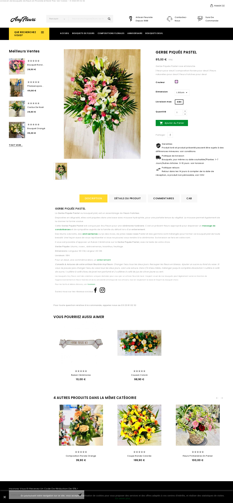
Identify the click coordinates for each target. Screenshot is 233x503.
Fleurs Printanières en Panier (198, 455)
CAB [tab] (189, 198)
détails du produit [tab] (127, 198)
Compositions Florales (111, 33)
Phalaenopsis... (35, 86)
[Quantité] (179, 112)
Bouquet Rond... (35, 64)
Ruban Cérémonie (81, 375)
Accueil (64, 33)
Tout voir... (16, 145)
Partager (170, 135)
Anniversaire (134, 33)
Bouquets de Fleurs (83, 33)
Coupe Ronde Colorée (139, 455)
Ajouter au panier (172, 123)
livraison (91, 284)
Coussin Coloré (139, 375)
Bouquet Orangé (36, 128)
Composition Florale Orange (81, 455)
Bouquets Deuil (154, 33)
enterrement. (104, 259)
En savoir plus (122, 498)
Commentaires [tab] (163, 198)
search (109, 19)
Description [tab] (93, 198)
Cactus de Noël (35, 107)
